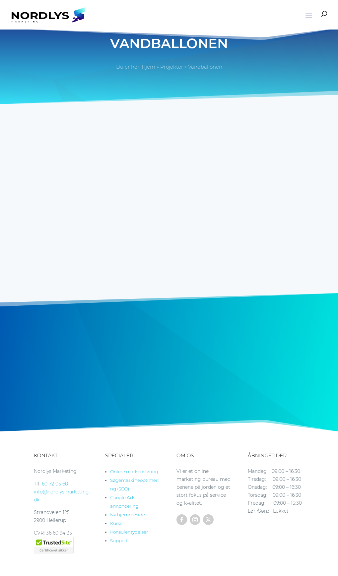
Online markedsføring (134, 471)
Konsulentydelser (129, 532)
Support (119, 540)
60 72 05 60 (55, 484)
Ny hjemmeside (127, 514)
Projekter (171, 67)
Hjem (148, 67)
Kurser (117, 523)
